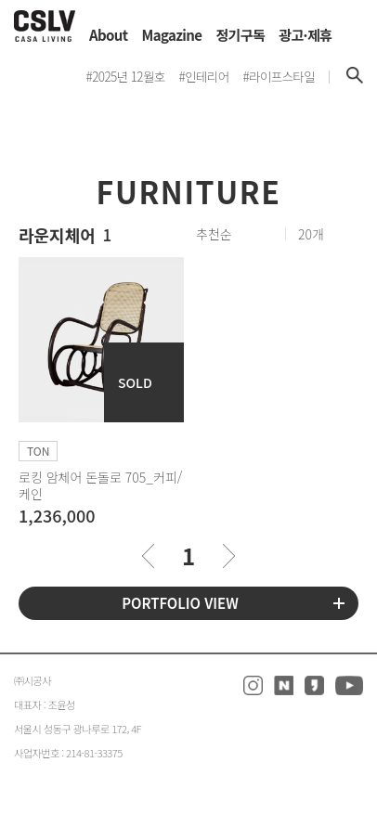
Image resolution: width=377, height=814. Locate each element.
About (108, 35)
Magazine (172, 35)
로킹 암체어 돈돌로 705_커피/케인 (100, 485)
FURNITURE (189, 191)
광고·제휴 (305, 35)
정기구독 (240, 35)
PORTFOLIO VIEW (180, 603)
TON (38, 451)
